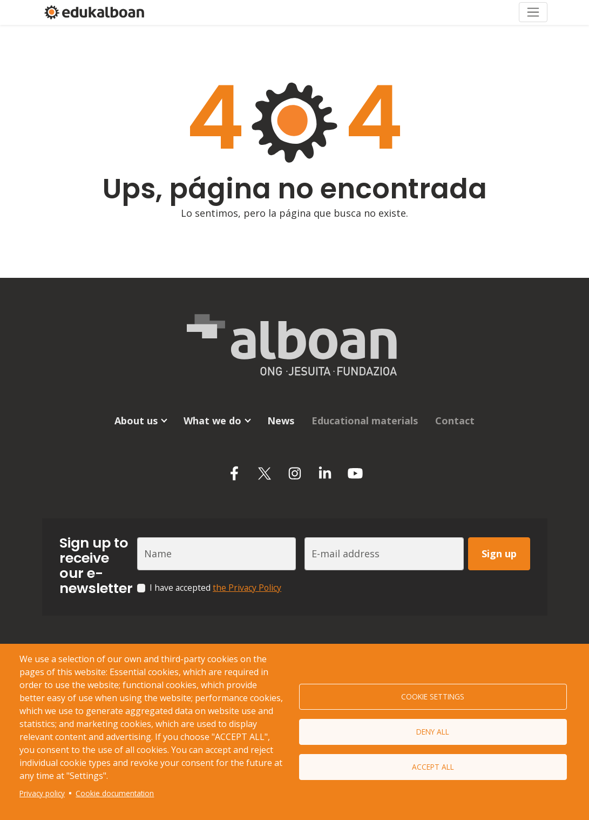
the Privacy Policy (247, 588)
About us (136, 420)
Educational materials (365, 420)
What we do (212, 420)
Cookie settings (432, 696)
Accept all (433, 767)
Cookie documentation (115, 793)
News (280, 420)
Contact (455, 420)
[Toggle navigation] (533, 12)
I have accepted (215, 588)
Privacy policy (42, 793)
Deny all (432, 731)
